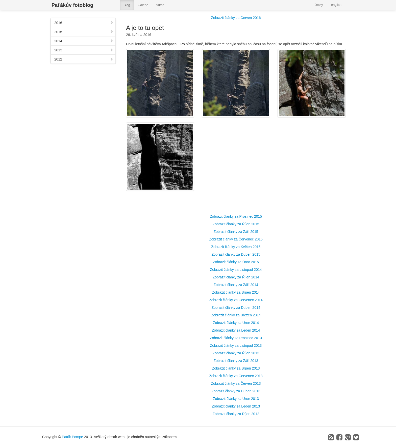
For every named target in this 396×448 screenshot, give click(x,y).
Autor (160, 5)
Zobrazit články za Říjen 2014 (236, 277)
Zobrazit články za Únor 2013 (236, 399)
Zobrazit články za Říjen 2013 (236, 353)
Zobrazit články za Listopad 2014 (236, 270)
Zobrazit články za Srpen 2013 (236, 368)
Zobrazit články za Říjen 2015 (236, 224)
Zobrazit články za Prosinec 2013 (236, 338)
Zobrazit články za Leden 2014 (236, 330)
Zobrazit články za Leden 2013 (236, 406)
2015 (83, 32)
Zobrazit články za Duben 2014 (236, 308)
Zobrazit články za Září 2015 (236, 232)
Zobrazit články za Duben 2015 (236, 254)
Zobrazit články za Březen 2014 (236, 315)
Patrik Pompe (72, 437)
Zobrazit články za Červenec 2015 (236, 239)
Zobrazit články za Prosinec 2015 (236, 216)
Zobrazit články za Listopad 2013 (236, 345)
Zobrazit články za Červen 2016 (236, 18)
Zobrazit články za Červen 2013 (236, 383)
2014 (83, 41)
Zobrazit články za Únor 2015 (236, 262)
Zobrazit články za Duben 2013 (236, 391)
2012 (83, 59)
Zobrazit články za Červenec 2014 (236, 300)
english (336, 5)
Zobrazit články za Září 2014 (236, 285)
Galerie (143, 5)
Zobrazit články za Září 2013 (236, 361)
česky (319, 5)
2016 (83, 23)
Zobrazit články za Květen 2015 (235, 247)
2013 (83, 50)
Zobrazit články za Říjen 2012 (236, 414)
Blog (126, 5)
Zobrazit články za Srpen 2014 (236, 292)
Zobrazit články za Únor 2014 (236, 323)
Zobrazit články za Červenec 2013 (236, 376)
